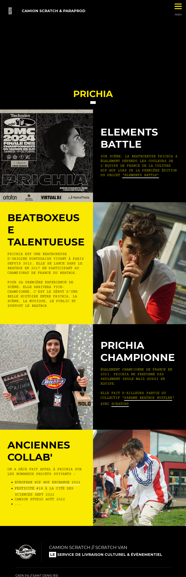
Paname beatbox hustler (148, 398)
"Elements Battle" (140, 175)
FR (176, 14)
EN (180, 14)
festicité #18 (29, 488)
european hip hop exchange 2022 (47, 482)
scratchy (120, 404)
